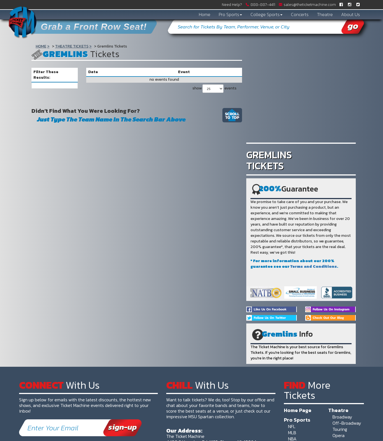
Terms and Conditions (313, 266)
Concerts (300, 14)
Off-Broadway (346, 423)
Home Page (297, 410)
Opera (338, 435)
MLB (292, 432)
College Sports (266, 14)
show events (214, 88)
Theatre (325, 14)
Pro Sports (230, 14)
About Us (350, 14)
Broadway (342, 416)
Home (204, 14)
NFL (291, 426)
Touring (339, 429)
